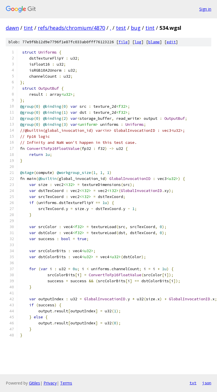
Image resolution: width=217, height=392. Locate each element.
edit (171, 42)
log (138, 42)
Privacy (50, 383)
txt (193, 382)
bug (136, 27)
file (123, 42)
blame (154, 42)
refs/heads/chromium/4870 (71, 27)
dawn (12, 27)
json (206, 382)
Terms (66, 383)
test (121, 27)
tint (28, 27)
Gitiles (34, 383)
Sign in (205, 9)
